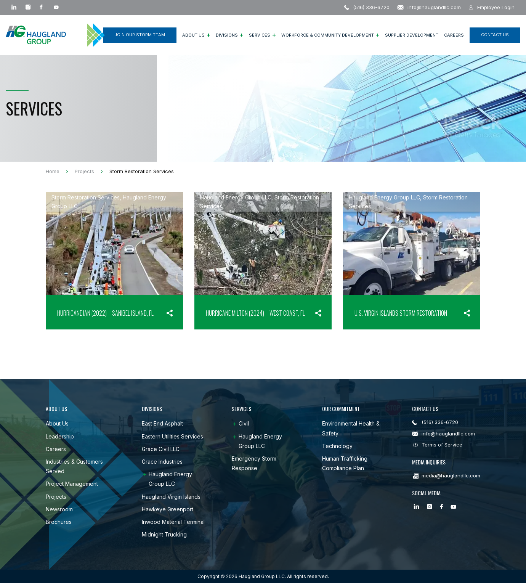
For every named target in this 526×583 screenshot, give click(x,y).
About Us (196, 35)
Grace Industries (162, 461)
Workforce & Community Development (330, 35)
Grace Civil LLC (161, 449)
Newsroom (59, 509)
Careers (454, 35)
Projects (56, 496)
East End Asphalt (162, 423)
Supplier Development (411, 35)
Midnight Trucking (164, 534)
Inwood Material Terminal (173, 522)
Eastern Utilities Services (172, 436)
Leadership (60, 436)
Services (262, 35)
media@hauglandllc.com (451, 475)
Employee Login (491, 7)
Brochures (59, 522)
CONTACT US (495, 34)
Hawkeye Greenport (167, 509)
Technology (337, 446)
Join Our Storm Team (139, 34)
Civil (244, 423)
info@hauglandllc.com (429, 7)
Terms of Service (442, 445)
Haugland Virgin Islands (171, 496)
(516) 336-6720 (367, 7)
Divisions (229, 35)
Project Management (72, 483)
